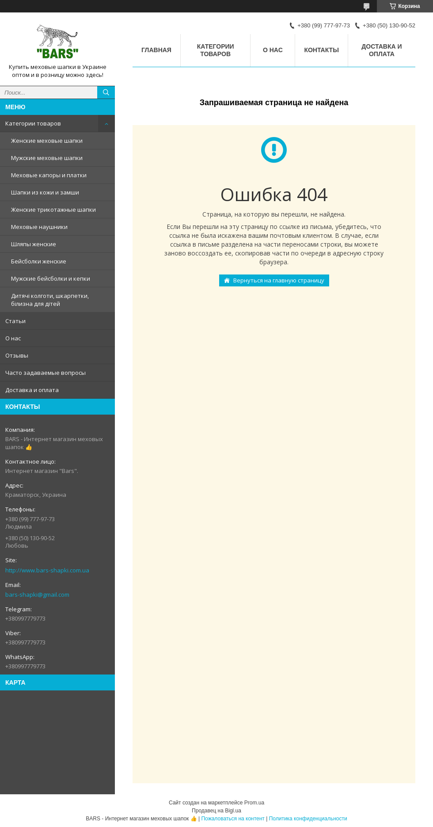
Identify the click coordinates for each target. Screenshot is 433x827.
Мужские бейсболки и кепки (50, 278)
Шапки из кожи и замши (45, 192)
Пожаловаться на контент (232, 819)
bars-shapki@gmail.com (37, 594)
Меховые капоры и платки (49, 175)
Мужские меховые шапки (47, 158)
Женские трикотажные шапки (53, 209)
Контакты (321, 49)
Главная (156, 49)
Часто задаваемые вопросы (45, 373)
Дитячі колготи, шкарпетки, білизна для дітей (50, 300)
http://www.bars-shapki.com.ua (47, 570)
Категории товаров (33, 123)
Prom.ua (254, 803)
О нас (13, 338)
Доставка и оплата (32, 390)
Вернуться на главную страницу (278, 280)
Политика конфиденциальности (308, 819)
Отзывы (16, 355)
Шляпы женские (33, 244)
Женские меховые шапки (47, 141)
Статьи (15, 321)
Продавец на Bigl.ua (216, 811)
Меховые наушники (39, 227)
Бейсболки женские (38, 261)
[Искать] (106, 92)
